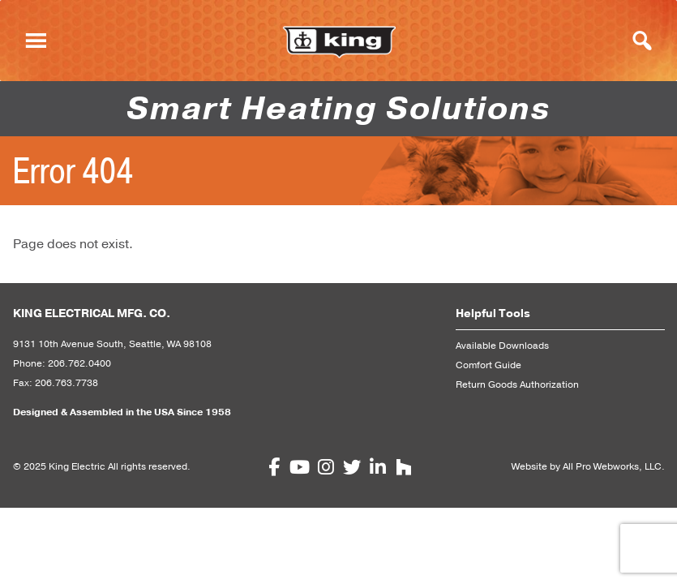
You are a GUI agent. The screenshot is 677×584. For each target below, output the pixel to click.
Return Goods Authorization (517, 384)
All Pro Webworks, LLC (612, 466)
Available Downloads (502, 345)
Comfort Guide (488, 365)
